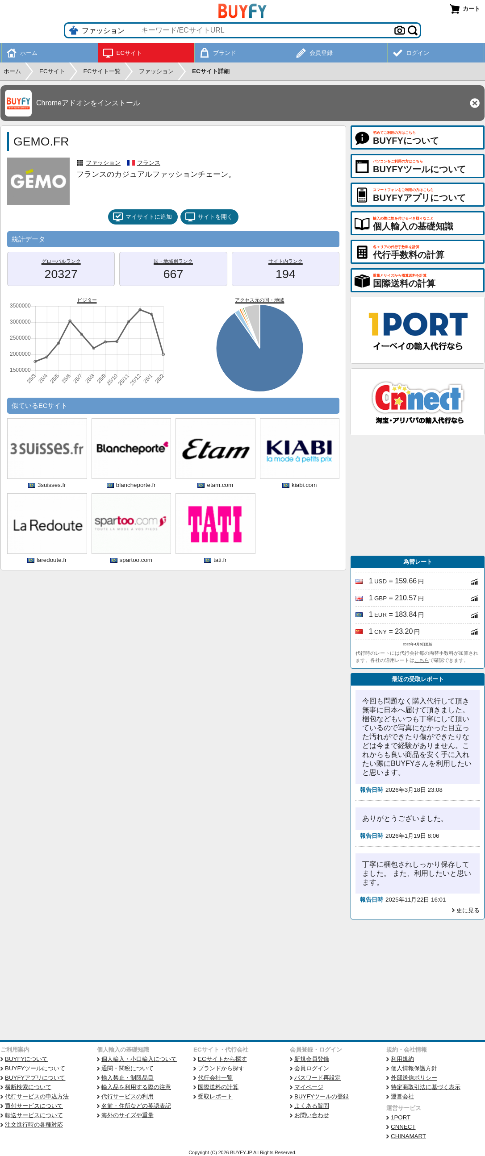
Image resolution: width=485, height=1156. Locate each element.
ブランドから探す (221, 1068)
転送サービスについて (34, 1115)
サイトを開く (209, 217)
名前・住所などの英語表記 (136, 1105)
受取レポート (215, 1096)
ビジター (87, 300)
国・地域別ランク (173, 261)
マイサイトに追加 (142, 217)
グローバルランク (61, 261)
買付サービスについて (34, 1105)
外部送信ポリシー (414, 1077)
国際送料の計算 (218, 1087)
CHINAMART (408, 1136)
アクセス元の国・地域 (259, 300)
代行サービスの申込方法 (37, 1096)
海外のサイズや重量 (127, 1115)
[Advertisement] (418, 495)
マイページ (308, 1087)
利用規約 (402, 1059)
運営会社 (402, 1096)
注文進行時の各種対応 (34, 1124)
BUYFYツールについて (35, 1068)
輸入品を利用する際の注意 (136, 1087)
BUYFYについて (26, 1059)
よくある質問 (311, 1105)
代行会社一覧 (215, 1077)
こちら (421, 660)
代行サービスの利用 (127, 1096)
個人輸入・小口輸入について (139, 1059)
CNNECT (403, 1126)
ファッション (103, 162)
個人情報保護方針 (414, 1068)
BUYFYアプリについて (35, 1077)
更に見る (468, 910)
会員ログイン (311, 1068)
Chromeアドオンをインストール (88, 103)
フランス (148, 162)
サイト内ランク (285, 261)
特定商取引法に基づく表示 (425, 1087)
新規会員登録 (311, 1059)
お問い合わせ (311, 1115)
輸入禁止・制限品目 (127, 1077)
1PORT (400, 1117)
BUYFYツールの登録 (321, 1096)
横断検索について (28, 1087)
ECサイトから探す (222, 1059)
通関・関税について (127, 1068)
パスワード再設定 (317, 1077)
